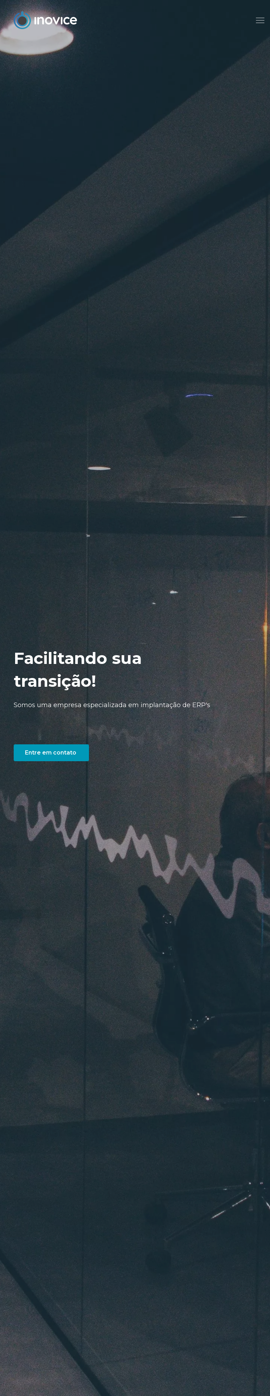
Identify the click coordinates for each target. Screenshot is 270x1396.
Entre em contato (51, 752)
